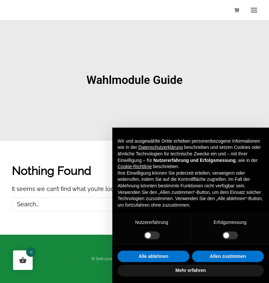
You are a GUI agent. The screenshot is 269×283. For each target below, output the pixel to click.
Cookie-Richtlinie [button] (135, 166)
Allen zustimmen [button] (228, 256)
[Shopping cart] (234, 10)
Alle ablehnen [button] (153, 256)
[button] (254, 10)
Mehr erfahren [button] (190, 270)
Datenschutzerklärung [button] (160, 147)
